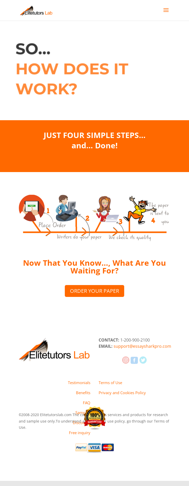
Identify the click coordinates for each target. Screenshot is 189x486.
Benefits (83, 392)
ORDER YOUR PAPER (94, 290)
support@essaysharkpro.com (142, 346)
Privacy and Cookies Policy (122, 392)
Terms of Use (110, 382)
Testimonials (79, 382)
